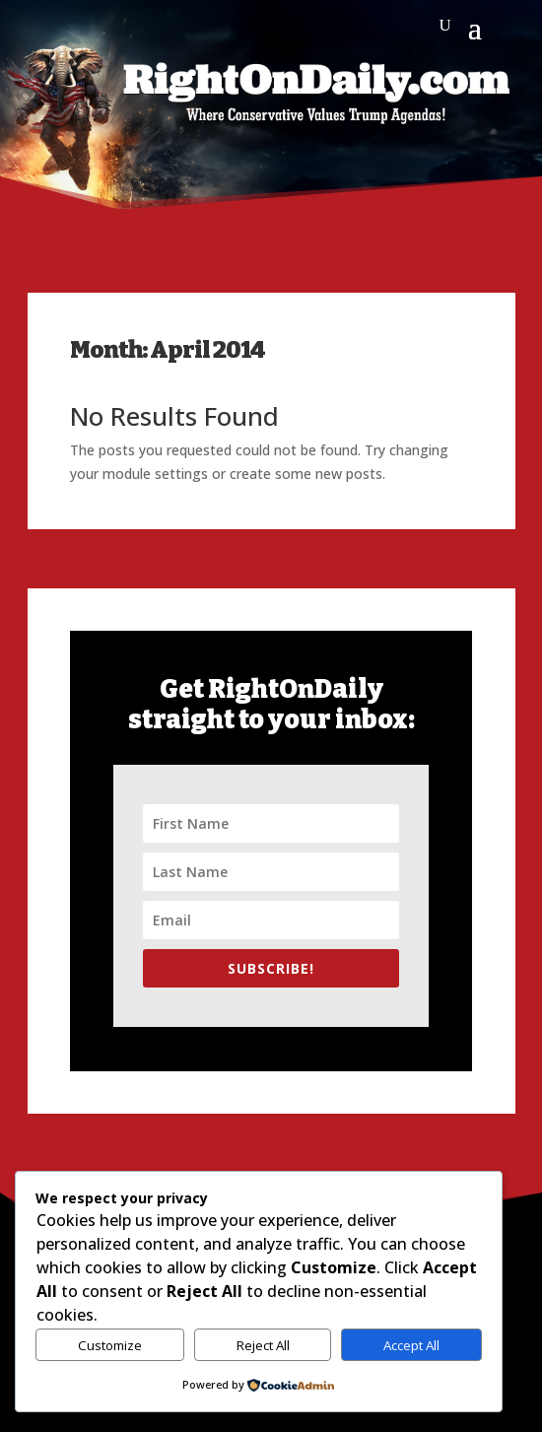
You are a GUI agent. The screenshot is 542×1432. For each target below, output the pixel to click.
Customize (110, 1345)
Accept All (411, 1345)
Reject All (263, 1345)
